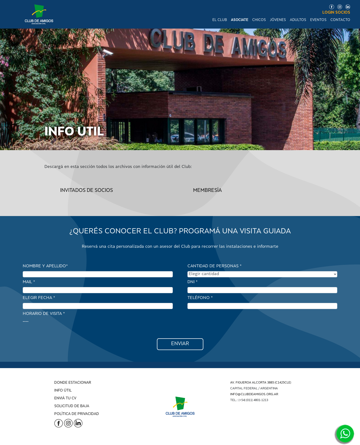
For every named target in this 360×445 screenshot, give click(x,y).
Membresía (207, 190)
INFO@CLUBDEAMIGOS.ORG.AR (254, 394)
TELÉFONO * (200, 298)
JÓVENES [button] (278, 20)
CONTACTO (340, 20)
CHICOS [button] (259, 20)
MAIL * (29, 282)
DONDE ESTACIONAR (72, 383)
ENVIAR (180, 344)
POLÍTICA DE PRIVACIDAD (76, 414)
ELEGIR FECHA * (39, 298)
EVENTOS (318, 20)
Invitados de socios (86, 190)
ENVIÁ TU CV (65, 398)
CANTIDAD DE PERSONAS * (214, 266)
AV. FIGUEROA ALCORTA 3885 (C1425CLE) (260, 382)
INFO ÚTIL (63, 391)
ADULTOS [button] (298, 20)
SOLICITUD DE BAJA (71, 406)
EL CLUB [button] (219, 20)
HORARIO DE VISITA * (44, 314)
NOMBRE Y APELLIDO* (45, 266)
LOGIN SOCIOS (336, 13)
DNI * (192, 282)
